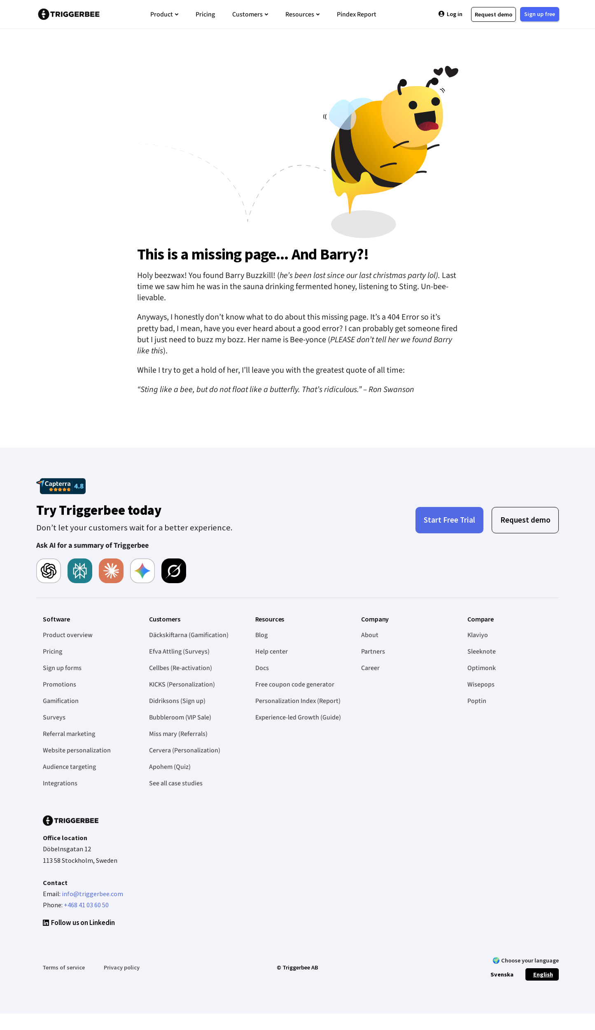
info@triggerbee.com (92, 894)
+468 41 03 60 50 (86, 905)
